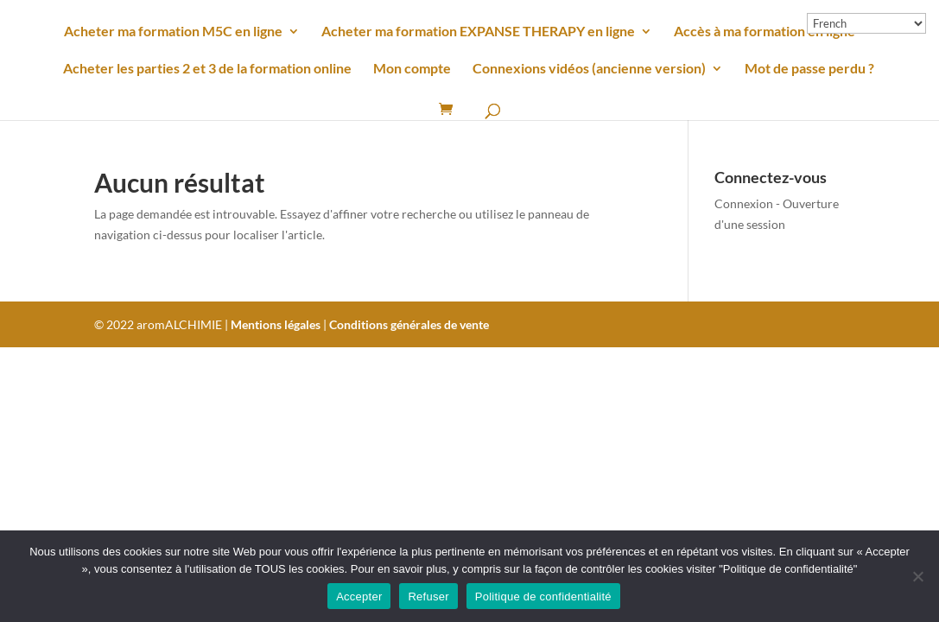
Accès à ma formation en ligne (764, 32)
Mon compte (412, 69)
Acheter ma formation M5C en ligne (173, 32)
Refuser (428, 596)
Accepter (359, 596)
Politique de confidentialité (543, 596)
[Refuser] (917, 576)
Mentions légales (275, 324)
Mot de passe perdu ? (809, 69)
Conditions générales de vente (409, 324)
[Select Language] (866, 23)
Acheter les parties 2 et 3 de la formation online (207, 69)
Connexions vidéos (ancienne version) (589, 69)
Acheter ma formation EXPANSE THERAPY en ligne (478, 32)
